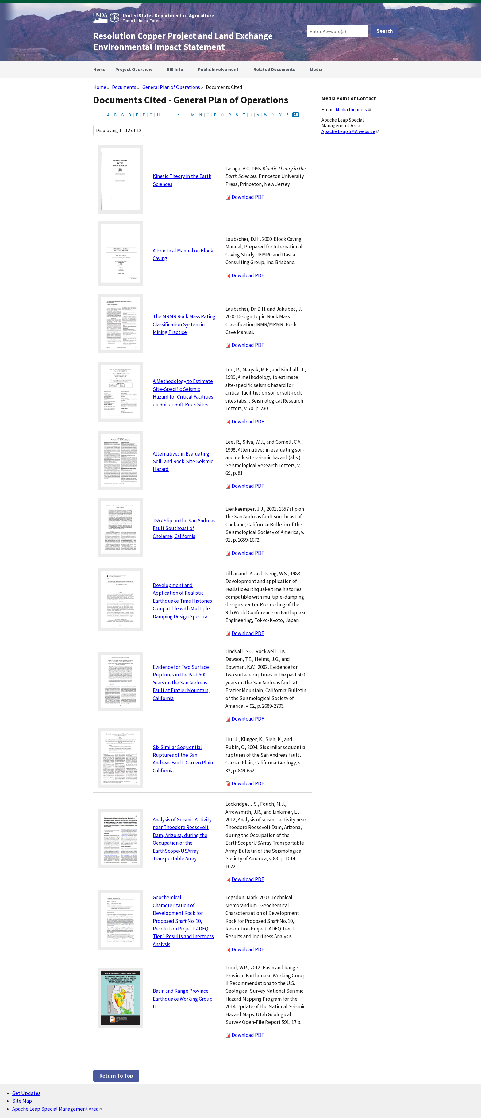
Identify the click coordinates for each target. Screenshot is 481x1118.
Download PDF (248, 197)
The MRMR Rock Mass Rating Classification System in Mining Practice (184, 324)
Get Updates (26, 1093)
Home (99, 87)
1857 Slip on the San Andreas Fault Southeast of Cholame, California (184, 528)
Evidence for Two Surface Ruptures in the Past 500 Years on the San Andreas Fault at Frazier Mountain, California (181, 683)
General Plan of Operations (171, 87)
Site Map (22, 1100)
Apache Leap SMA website (350, 131)
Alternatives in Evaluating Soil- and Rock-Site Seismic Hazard (183, 461)
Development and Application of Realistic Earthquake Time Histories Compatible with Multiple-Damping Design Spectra (182, 601)
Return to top (116, 1075)
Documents (124, 87)
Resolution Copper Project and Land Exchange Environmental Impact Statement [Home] (183, 41)
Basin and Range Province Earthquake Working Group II (183, 998)
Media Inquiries (353, 109)
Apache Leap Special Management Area (57, 1108)
